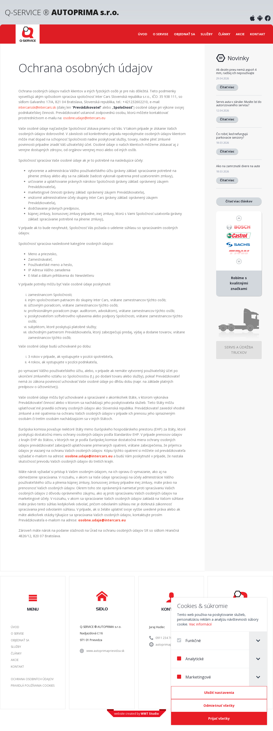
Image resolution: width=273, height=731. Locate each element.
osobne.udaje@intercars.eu (84, 118)
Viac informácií (200, 624)
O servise (160, 34)
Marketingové (194, 677)
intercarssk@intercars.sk (37, 107)
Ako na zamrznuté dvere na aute (238, 166)
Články (224, 34)
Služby (207, 34)
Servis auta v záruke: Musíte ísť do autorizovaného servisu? (238, 103)
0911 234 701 (164, 638)
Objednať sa (184, 34)
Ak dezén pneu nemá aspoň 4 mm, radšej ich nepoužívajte (236, 71)
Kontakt (257, 34)
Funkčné (189, 640)
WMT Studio (150, 714)
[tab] (258, 641)
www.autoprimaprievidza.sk (105, 651)
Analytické (190, 658)
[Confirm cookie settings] (219, 692)
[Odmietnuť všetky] (219, 705)
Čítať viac (227, 87)
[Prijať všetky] (219, 718)
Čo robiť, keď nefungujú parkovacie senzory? (232, 135)
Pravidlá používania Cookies (32, 686)
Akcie (240, 34)
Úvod (142, 34)
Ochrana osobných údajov (32, 679)
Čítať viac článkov (239, 201)
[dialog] (219, 661)
